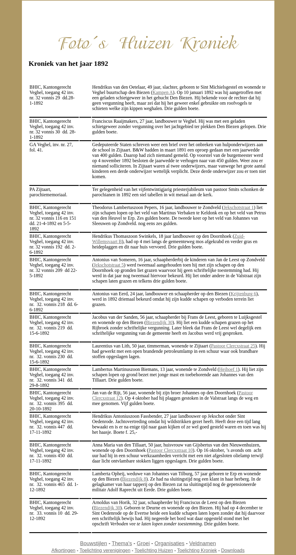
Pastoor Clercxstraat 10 (170, 450)
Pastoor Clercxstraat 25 (233, 345)
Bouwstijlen (93, 543)
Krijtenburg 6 (243, 293)
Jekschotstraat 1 (239, 207)
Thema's (122, 543)
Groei (143, 543)
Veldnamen (202, 543)
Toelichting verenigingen (104, 550)
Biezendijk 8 (134, 478)
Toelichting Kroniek (197, 550)
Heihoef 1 (228, 369)
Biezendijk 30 (159, 322)
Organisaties (170, 543)
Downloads (232, 550)
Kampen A (162, 92)
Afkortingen (64, 550)
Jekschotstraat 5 (109, 264)
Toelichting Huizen (154, 550)
